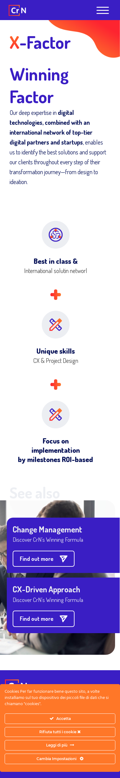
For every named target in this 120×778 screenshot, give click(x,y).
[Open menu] (102, 10)
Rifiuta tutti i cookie (60, 732)
